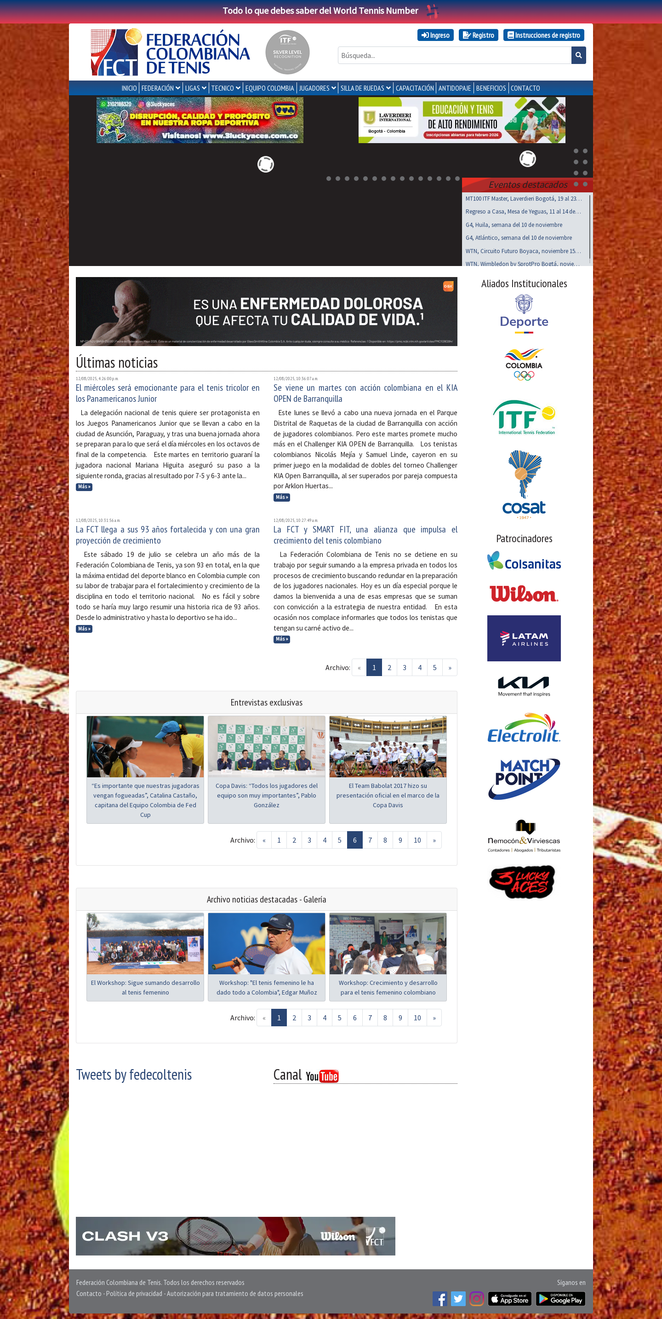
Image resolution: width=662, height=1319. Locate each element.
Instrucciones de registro (544, 35)
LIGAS (192, 88)
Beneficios (491, 88)
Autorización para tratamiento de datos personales (235, 1291)
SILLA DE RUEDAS (362, 88)
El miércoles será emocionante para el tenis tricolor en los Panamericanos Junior (168, 391)
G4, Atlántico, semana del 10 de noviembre (519, 236)
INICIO (129, 88)
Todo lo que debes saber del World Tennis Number (331, 10)
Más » (84, 484)
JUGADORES (314, 88)
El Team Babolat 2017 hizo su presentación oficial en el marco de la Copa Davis (388, 793)
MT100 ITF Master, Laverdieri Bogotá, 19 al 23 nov (524, 197)
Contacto (89, 1291)
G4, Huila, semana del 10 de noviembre (514, 223)
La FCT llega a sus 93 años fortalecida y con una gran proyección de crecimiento (168, 532)
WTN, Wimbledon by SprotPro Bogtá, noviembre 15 (524, 262)
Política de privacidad (134, 1291)
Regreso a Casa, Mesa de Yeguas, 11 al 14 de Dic (524, 210)
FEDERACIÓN (158, 88)
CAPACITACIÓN (415, 88)
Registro (478, 35)
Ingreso (436, 35)
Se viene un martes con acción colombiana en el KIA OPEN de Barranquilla (365, 391)
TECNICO (222, 88)
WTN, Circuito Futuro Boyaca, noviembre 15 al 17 (524, 249)
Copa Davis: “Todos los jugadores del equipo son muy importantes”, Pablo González (267, 793)
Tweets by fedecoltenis (134, 1072)
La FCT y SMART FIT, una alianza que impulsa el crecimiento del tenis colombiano (365, 532)
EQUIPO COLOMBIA (269, 88)
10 (417, 838)
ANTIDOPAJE (455, 88)
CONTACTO (525, 88)
